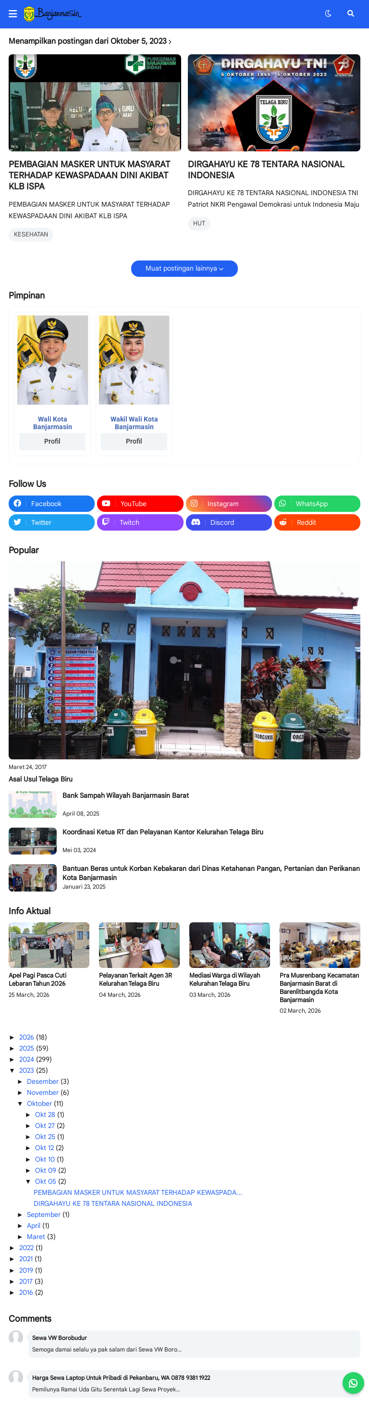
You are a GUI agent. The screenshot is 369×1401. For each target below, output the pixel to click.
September (44, 1214)
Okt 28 (46, 1114)
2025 (27, 1048)
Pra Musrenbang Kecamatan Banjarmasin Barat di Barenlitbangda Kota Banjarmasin (319, 988)
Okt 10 (46, 1159)
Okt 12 (45, 1147)
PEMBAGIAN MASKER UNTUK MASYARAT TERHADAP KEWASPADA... (138, 1192)
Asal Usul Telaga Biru (41, 779)
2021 (27, 1258)
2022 (27, 1247)
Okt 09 (46, 1170)
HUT (199, 223)
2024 (27, 1059)
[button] (16, 14)
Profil (52, 441)
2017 (27, 1281)
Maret (37, 1236)
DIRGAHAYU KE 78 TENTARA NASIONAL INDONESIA (266, 170)
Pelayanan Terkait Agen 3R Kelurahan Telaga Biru (135, 980)
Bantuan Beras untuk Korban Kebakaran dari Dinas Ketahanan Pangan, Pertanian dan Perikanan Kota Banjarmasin (211, 872)
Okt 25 (46, 1136)
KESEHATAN (31, 234)
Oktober (40, 1103)
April (34, 1225)
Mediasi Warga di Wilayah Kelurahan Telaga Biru (224, 980)
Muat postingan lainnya (181, 268)
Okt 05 (46, 1181)
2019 (27, 1270)
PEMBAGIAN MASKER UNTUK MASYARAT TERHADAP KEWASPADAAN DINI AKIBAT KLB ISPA (89, 175)
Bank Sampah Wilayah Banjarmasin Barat (125, 795)
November (44, 1092)
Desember (44, 1081)
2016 (27, 1292)
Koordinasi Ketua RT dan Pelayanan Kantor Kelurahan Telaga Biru (162, 832)
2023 (27, 1070)
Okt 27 (46, 1125)
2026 (27, 1037)
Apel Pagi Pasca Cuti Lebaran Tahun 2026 (37, 980)
